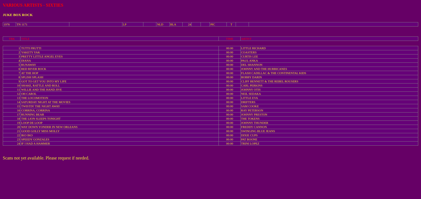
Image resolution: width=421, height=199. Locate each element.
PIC (212, 24)
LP (125, 24)
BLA (173, 24)
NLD (160, 24)
